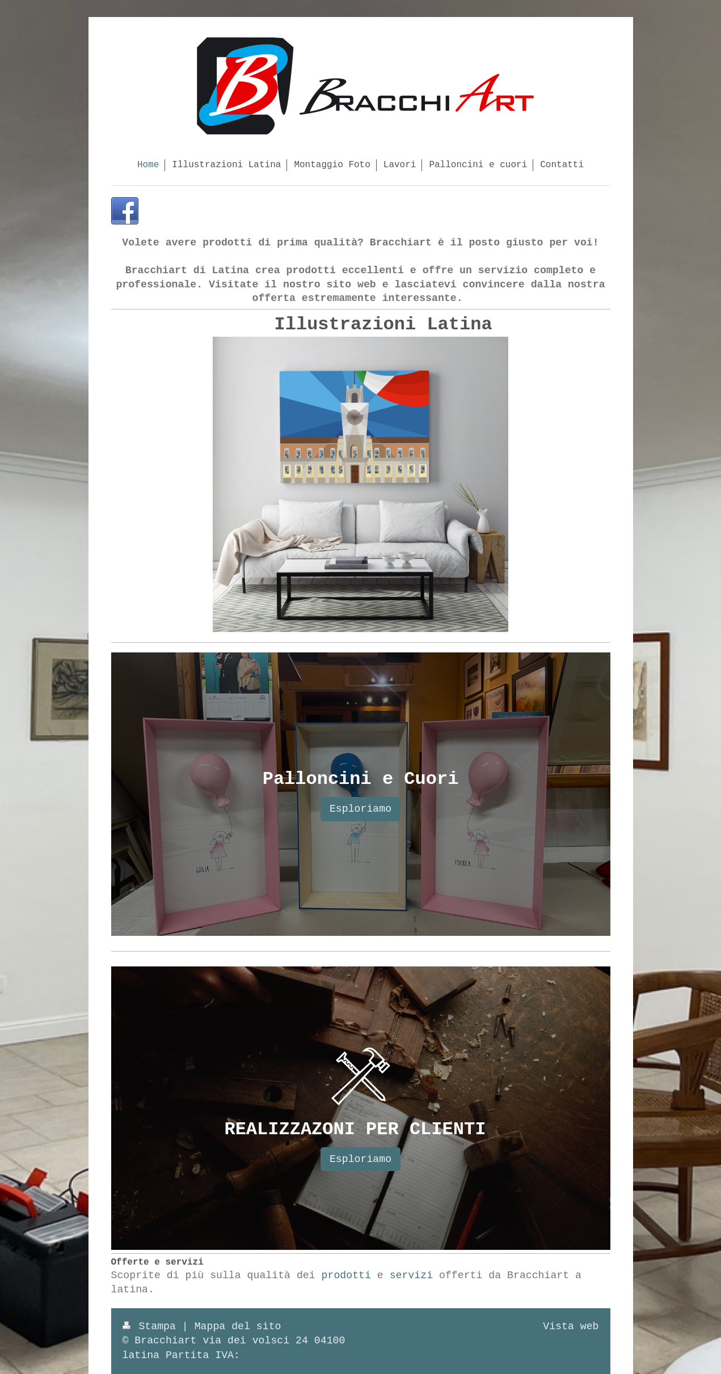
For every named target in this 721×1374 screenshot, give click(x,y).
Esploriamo (360, 809)
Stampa (152, 1326)
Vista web (570, 1326)
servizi (411, 1275)
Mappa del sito (238, 1326)
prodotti (346, 1275)
